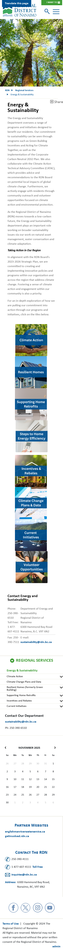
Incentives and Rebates (19, 700)
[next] (54, 748)
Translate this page (16, 3)
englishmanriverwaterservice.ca (25, 831)
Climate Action (15, 676)
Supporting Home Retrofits (21, 695)
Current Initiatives (16, 706)
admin (56, 946)
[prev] (6, 748)
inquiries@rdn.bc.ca (24, 874)
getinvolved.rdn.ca (17, 836)
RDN (7, 90)
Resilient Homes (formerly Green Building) (25, 688)
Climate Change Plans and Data (24, 682)
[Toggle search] (47, 12)
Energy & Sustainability (22, 670)
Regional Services (34, 660)
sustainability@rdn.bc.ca (20, 721)
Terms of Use (11, 923)
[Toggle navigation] (56, 12)
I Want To (52, 2)
